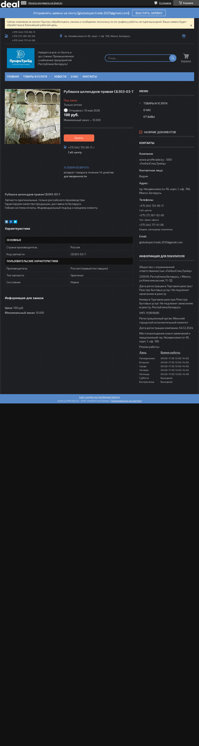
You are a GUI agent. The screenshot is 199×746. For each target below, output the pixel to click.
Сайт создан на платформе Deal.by (99, 397)
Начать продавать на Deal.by (45, 2)
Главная (13, 76)
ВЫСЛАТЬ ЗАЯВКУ (148, 13)
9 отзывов (165, 2)
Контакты (90, 76)
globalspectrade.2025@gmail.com (161, 242)
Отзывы (149, 116)
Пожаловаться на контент (126, 400)
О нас (74, 76)
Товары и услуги (35, 76)
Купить (79, 137)
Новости (60, 76)
